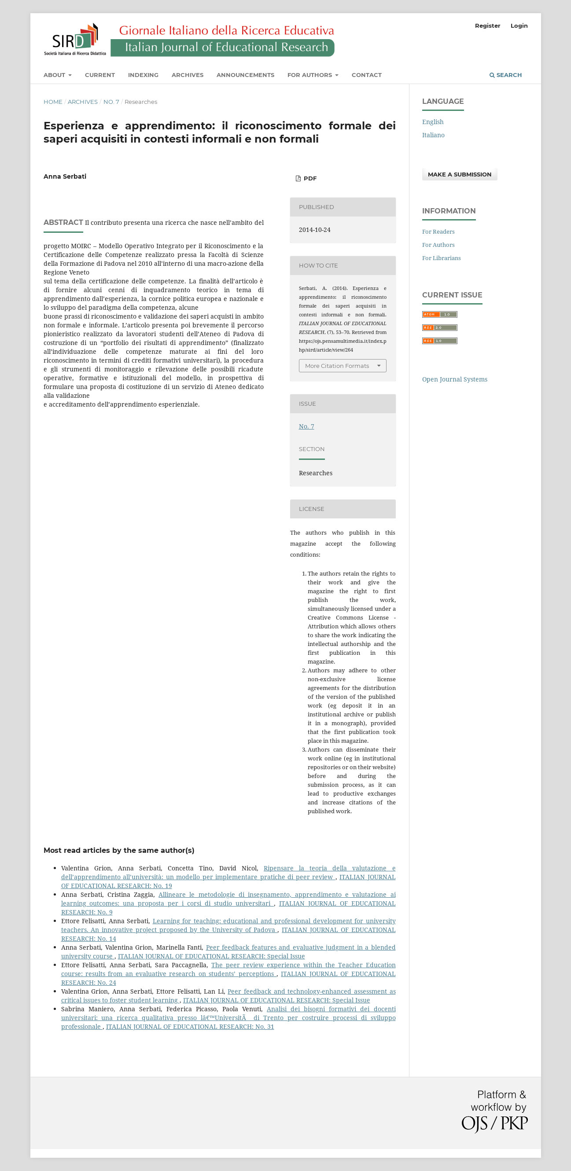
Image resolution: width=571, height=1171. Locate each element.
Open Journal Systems (454, 379)
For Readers (438, 231)
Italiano (433, 135)
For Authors (310, 74)
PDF (309, 178)
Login (519, 25)
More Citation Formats (337, 365)
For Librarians (441, 258)
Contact (367, 74)
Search (506, 74)
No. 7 (111, 101)
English (433, 121)
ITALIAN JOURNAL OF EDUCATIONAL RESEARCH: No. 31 (190, 1026)
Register (488, 25)
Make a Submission (460, 174)
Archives (187, 74)
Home (53, 101)
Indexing (143, 74)
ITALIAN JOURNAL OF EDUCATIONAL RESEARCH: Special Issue (211, 956)
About (55, 74)
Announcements (245, 74)
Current (100, 74)
